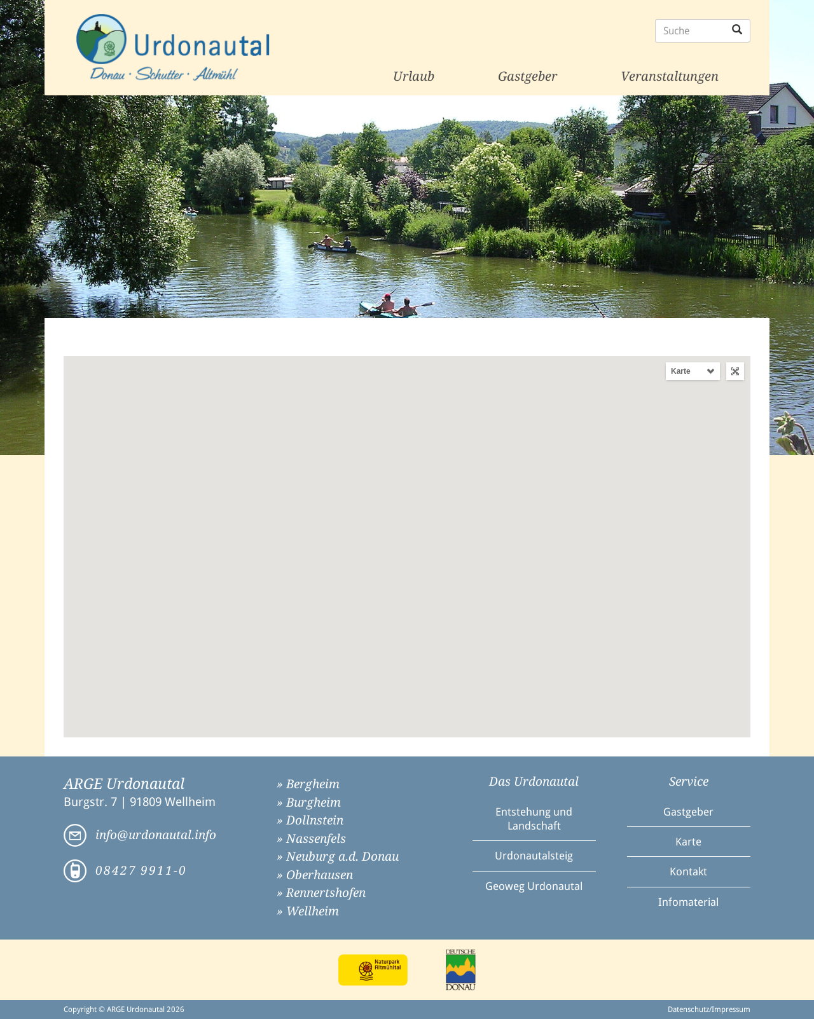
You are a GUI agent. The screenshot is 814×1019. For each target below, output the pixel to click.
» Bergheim (308, 784)
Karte (681, 371)
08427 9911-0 (141, 870)
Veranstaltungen (670, 76)
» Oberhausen (315, 875)
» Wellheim (308, 911)
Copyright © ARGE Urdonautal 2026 (124, 1009)
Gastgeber (527, 76)
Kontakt (688, 871)
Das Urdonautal (534, 782)
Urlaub (413, 76)
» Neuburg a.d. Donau (338, 856)
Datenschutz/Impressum (709, 1009)
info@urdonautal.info (155, 835)
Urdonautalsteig (534, 855)
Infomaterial (688, 902)
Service (688, 782)
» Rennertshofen (321, 893)
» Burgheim (309, 802)
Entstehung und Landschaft (533, 818)
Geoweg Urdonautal (534, 886)
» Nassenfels (311, 838)
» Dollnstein (310, 820)
